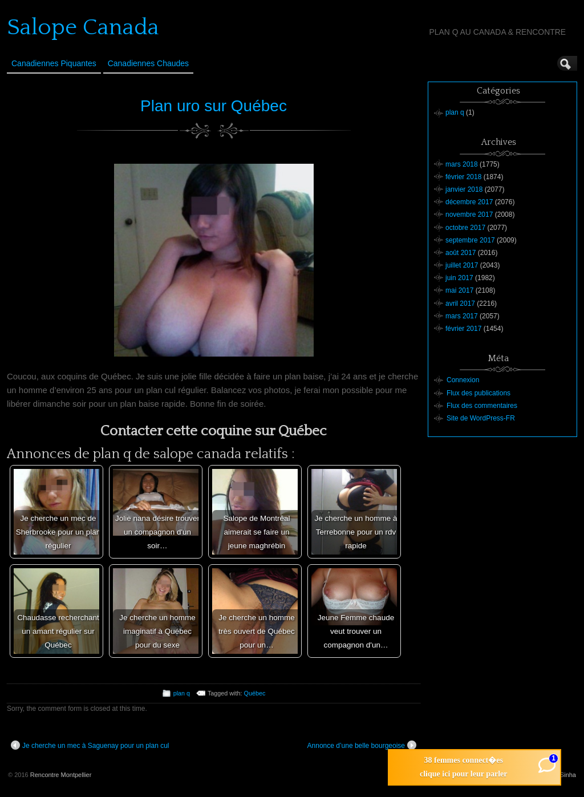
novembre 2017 (469, 215)
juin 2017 (459, 278)
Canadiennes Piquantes (53, 63)
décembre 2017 (469, 202)
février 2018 (463, 177)
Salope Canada (83, 27)
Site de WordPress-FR (481, 418)
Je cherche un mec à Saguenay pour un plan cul (90, 745)
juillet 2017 (461, 265)
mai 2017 (459, 290)
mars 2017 (461, 316)
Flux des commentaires (482, 406)
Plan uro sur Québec (213, 106)
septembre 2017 (470, 240)
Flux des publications (478, 393)
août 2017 (460, 253)
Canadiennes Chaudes (148, 63)
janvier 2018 (463, 189)
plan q (181, 693)
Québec (255, 693)
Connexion (463, 380)
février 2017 (463, 329)
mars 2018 (461, 164)
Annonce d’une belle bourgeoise (361, 745)
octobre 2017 (465, 228)
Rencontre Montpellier (61, 774)
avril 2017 (460, 304)
